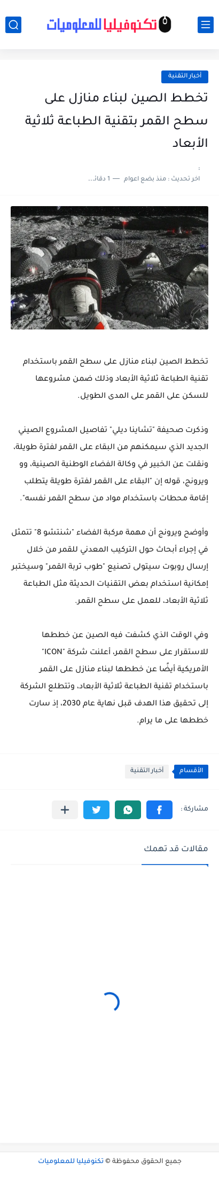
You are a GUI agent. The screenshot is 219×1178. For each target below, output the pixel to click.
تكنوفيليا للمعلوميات (71, 1162)
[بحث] (13, 25)
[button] (159, 809)
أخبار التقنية (184, 76)
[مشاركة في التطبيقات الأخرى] (65, 809)
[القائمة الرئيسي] (206, 25)
